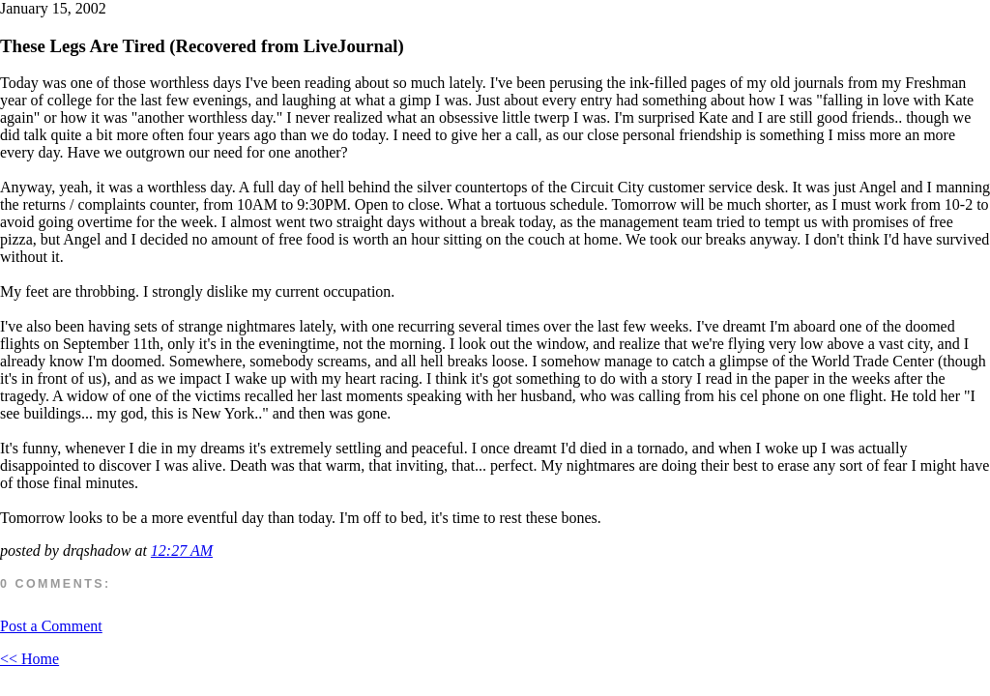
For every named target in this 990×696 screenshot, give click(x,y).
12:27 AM (182, 550)
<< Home (29, 659)
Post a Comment (51, 626)
